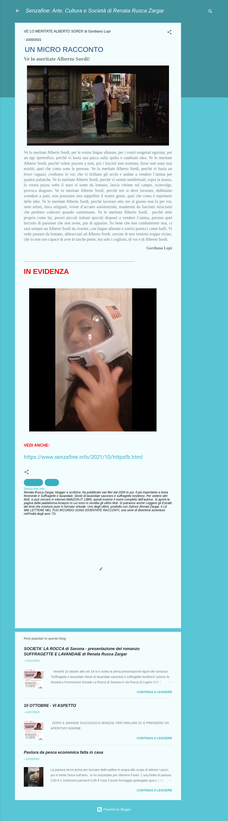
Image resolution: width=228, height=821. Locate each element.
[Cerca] (210, 12)
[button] (169, 32)
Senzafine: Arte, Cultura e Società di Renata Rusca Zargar (95, 11)
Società (52, 482)
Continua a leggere (154, 692)
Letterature (33, 482)
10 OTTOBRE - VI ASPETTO (50, 705)
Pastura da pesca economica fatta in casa (63, 752)
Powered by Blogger (114, 809)
